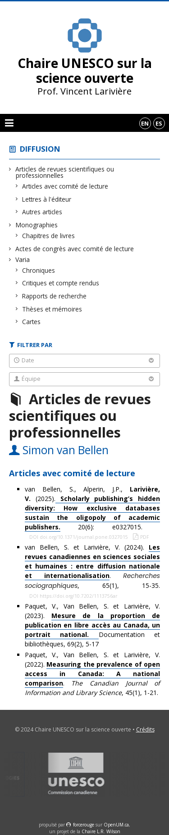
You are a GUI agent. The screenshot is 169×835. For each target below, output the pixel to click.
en (145, 123)
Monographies (37, 225)
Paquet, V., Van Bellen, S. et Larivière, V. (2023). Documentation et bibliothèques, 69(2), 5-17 (92, 625)
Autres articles (42, 212)
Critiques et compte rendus (61, 283)
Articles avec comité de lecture (65, 186)
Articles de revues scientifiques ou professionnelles (65, 172)
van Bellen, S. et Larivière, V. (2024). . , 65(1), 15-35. (92, 566)
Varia (23, 259)
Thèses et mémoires (52, 309)
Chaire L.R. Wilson (101, 831)
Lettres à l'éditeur (47, 199)
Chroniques (39, 270)
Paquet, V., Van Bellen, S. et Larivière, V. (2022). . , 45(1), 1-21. (92, 673)
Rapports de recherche (55, 296)
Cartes (32, 321)
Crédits (145, 729)
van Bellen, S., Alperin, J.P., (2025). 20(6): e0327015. (92, 508)
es (158, 123)
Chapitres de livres (49, 235)
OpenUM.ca (116, 824)
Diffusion (40, 149)
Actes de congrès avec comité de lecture (75, 248)
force (83, 824)
